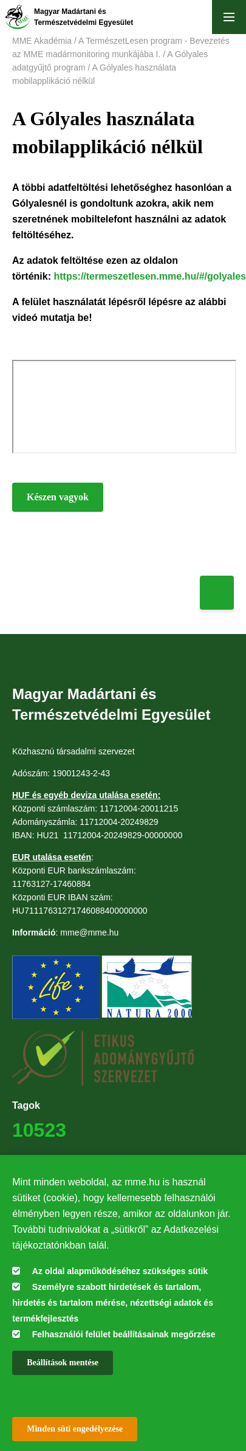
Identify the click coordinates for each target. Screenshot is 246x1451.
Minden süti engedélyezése (75, 1428)
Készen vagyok (58, 497)
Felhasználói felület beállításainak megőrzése (124, 1334)
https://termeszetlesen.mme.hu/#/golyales (149, 276)
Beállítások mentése (62, 1362)
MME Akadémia (42, 41)
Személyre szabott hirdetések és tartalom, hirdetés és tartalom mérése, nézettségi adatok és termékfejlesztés (112, 1302)
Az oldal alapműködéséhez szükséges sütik (120, 1271)
